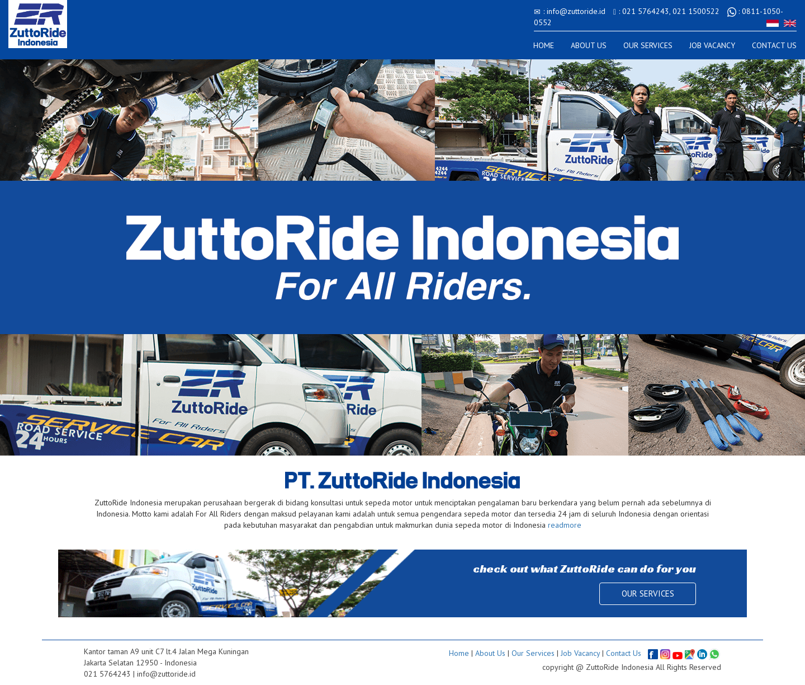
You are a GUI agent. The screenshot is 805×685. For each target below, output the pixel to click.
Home (459, 653)
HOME (543, 45)
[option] (402, 257)
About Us (490, 653)
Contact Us (623, 653)
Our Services (533, 653)
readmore (564, 525)
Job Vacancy (580, 653)
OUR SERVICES (648, 45)
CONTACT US (774, 45)
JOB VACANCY (712, 45)
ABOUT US (589, 45)
